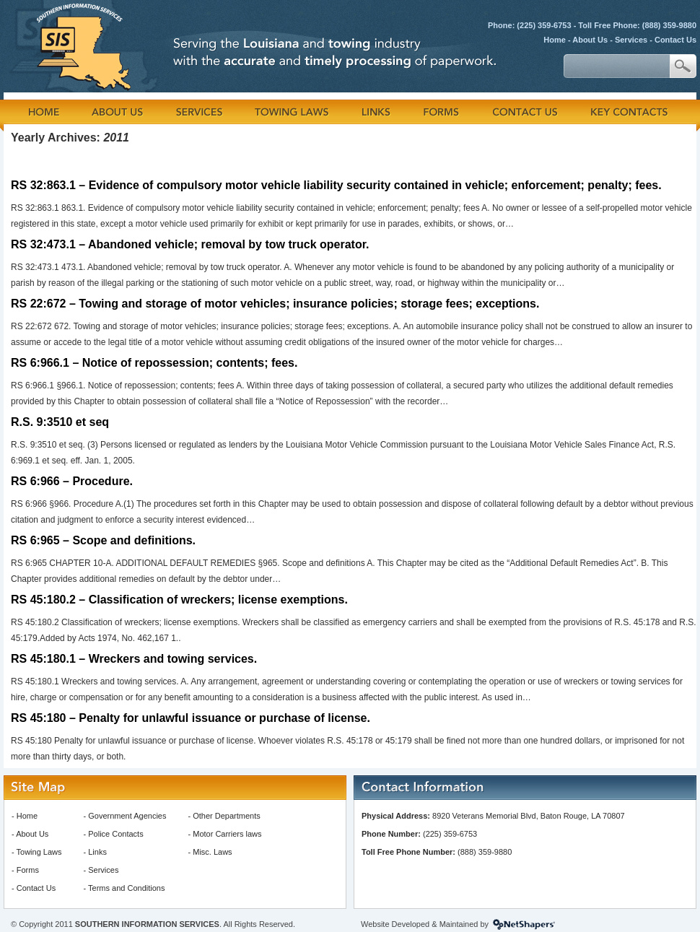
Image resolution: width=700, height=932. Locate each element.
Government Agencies (127, 815)
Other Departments (227, 815)
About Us (590, 39)
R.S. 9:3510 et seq (60, 422)
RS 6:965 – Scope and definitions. (103, 540)
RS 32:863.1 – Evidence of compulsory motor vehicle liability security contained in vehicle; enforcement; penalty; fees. (336, 185)
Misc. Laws (212, 852)
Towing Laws (39, 852)
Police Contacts (115, 833)
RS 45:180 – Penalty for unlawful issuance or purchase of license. (190, 718)
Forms (28, 870)
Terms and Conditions (126, 888)
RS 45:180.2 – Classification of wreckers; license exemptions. (179, 599)
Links (97, 852)
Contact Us (675, 39)
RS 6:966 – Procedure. (72, 481)
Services (631, 39)
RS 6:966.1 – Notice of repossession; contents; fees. (154, 363)
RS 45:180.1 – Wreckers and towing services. (134, 659)
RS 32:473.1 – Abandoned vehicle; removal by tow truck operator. (190, 244)
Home (554, 39)
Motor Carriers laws (227, 833)
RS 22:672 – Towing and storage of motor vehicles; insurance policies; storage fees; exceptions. (275, 303)
